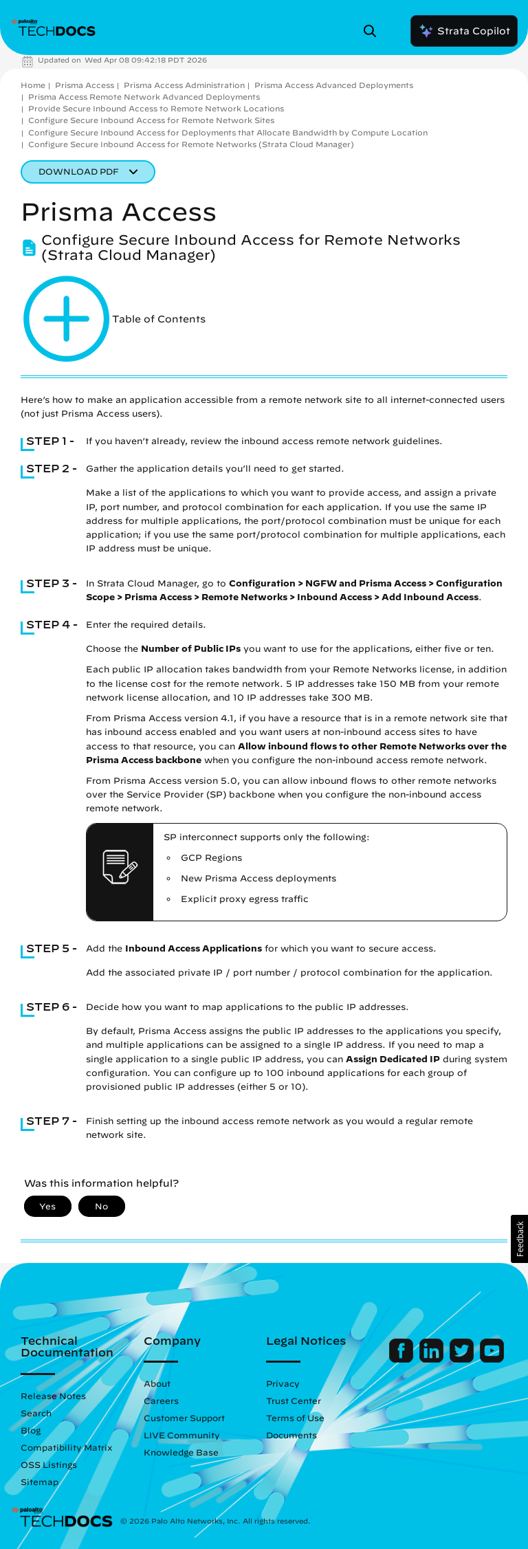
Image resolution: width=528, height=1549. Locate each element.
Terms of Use (295, 1417)
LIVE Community (182, 1435)
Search (36, 1413)
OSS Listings (49, 1464)
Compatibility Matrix (66, 1447)
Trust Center (293, 1400)
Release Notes (53, 1395)
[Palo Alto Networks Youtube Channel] (492, 1359)
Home (33, 84)
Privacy (283, 1383)
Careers (161, 1400)
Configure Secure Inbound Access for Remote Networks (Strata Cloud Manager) (191, 144)
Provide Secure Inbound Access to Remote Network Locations (156, 108)
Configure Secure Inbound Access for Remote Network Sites (151, 120)
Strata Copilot (464, 31)
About (157, 1383)
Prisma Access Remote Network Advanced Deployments (144, 96)
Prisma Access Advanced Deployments (333, 84)
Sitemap (39, 1481)
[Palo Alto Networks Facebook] (402, 1359)
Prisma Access (84, 84)
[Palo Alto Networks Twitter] (463, 1359)
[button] (519, 1239)
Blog (31, 1430)
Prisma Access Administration (184, 84)
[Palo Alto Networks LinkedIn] (432, 1359)
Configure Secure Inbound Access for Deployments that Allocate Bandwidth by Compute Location (228, 132)
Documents (291, 1435)
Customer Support (184, 1417)
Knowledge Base (181, 1452)
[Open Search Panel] (374, 31)
